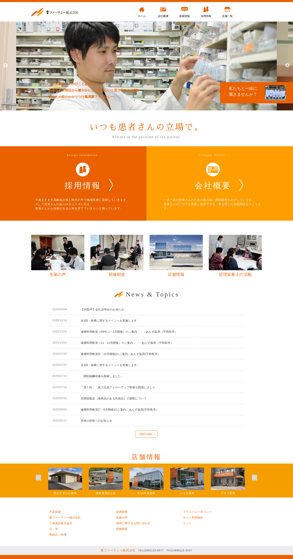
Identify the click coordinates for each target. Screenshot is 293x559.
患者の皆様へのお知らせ (96, 420)
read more (145, 434)
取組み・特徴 (58, 534)
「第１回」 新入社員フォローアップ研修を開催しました (118, 387)
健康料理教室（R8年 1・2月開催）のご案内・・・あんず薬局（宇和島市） (129, 331)
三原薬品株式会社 (60, 523)
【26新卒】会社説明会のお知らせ (102, 309)
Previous (5, 65)
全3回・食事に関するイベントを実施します (109, 320)
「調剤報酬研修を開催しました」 (102, 376)
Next (287, 65)
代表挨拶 (55, 511)
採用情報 (122, 511)
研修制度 (122, 528)
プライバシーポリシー (197, 511)
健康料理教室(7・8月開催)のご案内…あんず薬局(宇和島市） (120, 409)
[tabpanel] (146, 64)
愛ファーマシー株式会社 (65, 517)
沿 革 (53, 528)
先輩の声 (122, 517)
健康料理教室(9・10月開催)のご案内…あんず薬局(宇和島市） (120, 354)
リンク (187, 523)
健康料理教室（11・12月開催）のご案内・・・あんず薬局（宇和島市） (127, 342)
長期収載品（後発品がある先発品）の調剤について (114, 398)
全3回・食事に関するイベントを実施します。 (110, 365)
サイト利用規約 (193, 517)
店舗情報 (146, 457)
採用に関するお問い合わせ (133, 523)
